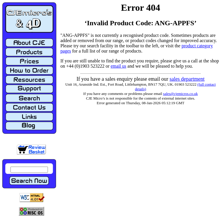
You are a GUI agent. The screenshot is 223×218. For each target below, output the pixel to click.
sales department (187, 79)
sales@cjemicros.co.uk (180, 93)
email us (118, 66)
